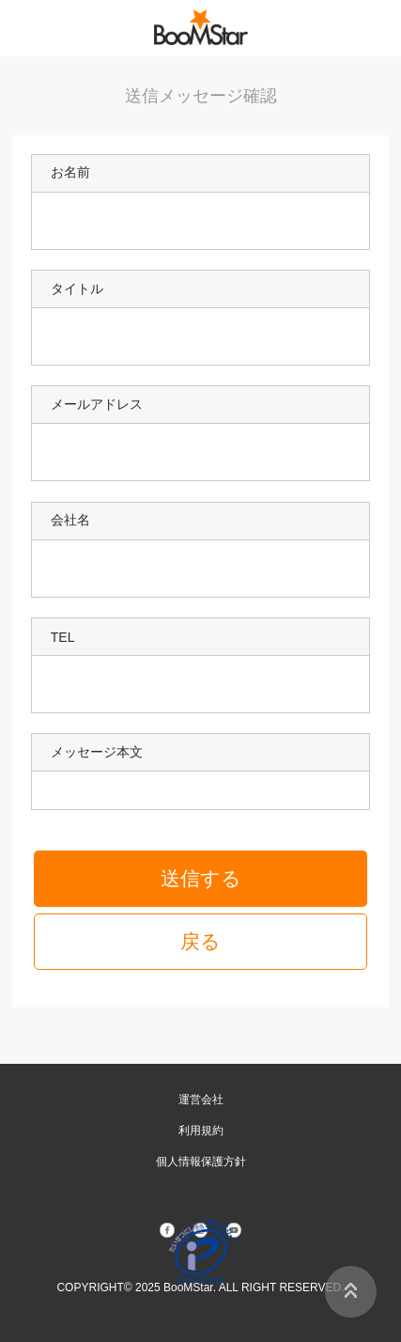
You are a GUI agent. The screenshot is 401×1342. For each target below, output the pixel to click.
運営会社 (201, 1099)
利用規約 (201, 1130)
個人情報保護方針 (201, 1161)
